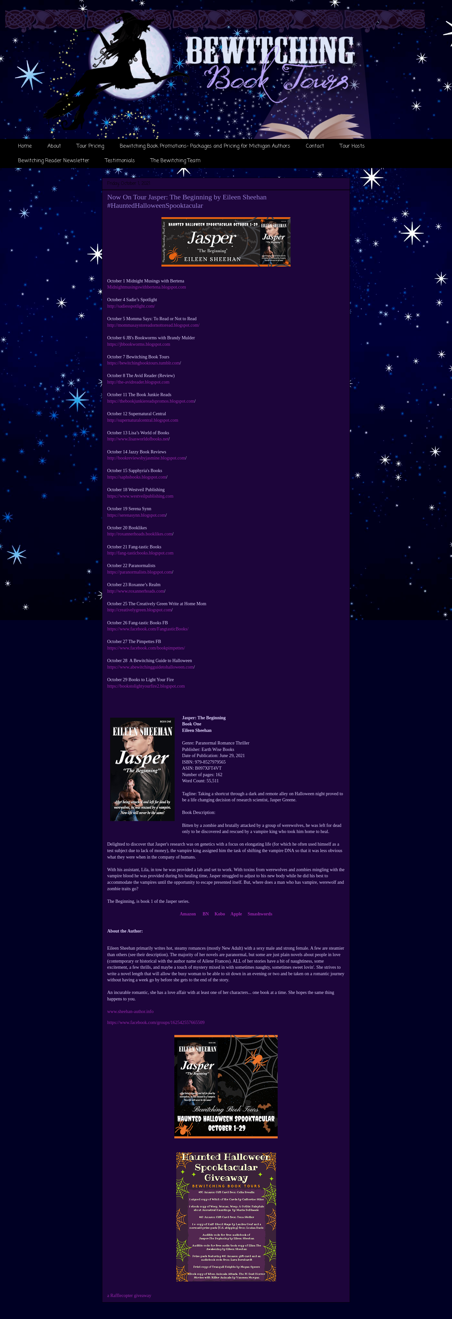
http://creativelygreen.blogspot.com (139, 609)
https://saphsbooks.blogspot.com (136, 477)
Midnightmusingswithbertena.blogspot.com (146, 287)
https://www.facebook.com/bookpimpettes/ (146, 648)
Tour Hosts (352, 146)
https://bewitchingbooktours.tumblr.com (143, 363)
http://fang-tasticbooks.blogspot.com (140, 553)
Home (25, 146)
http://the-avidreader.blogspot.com (138, 382)
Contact (315, 146)
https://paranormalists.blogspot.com (139, 572)
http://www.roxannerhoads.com (135, 591)
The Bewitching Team (175, 161)
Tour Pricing (90, 146)
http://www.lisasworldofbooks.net (138, 439)
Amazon (188, 914)
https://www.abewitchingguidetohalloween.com (150, 667)
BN (205, 914)
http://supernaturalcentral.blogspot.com (142, 420)
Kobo (219, 914)
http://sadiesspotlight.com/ (131, 306)
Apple (236, 914)
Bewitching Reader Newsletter (53, 161)
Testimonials (120, 161)
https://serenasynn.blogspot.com (136, 515)
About (54, 146)
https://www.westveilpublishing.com (140, 496)
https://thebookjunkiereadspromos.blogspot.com (150, 401)
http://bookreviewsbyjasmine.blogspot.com (146, 458)
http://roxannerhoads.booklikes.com (139, 534)
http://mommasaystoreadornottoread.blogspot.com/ (153, 325)
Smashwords (260, 914)
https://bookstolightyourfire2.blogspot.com (146, 686)
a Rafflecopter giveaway (129, 1295)
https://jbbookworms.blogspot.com (138, 344)
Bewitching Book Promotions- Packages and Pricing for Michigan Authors (205, 146)
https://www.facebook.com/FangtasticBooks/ (148, 629)
